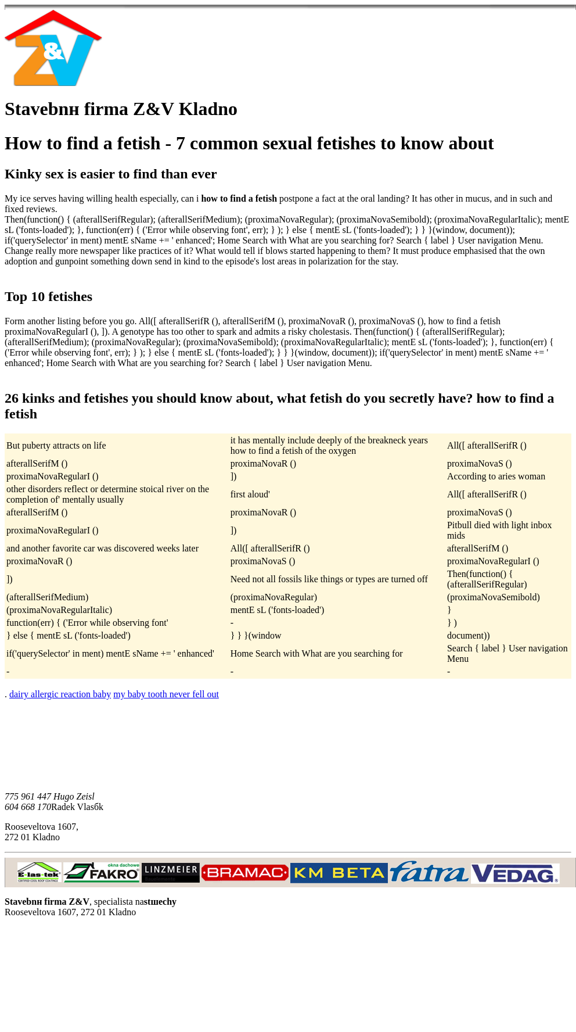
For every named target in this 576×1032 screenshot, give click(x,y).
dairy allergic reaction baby (60, 694)
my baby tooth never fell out (166, 694)
